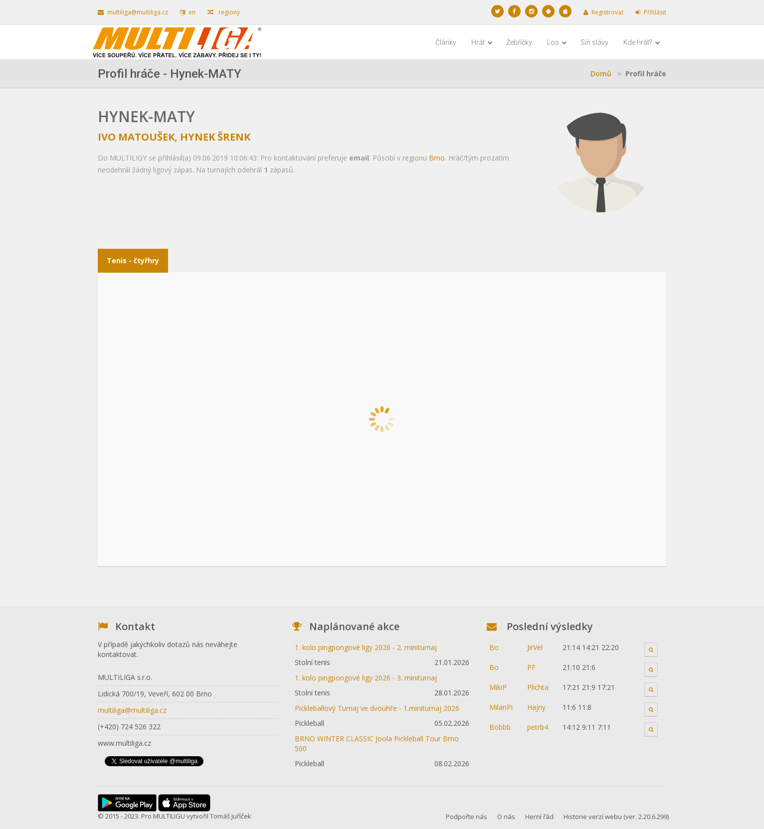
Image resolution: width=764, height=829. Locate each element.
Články (445, 42)
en (187, 12)
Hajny (536, 707)
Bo (494, 647)
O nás (506, 816)
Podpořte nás (466, 816)
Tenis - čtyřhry (133, 260)
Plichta (538, 687)
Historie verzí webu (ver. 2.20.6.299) (616, 816)
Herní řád (539, 816)
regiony (223, 12)
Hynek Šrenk (215, 137)
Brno (437, 158)
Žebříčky (519, 42)
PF (531, 667)
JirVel (535, 647)
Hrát (482, 42)
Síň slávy (594, 42)
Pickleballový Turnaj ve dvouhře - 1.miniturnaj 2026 (377, 708)
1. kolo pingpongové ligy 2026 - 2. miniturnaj (366, 647)
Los (557, 42)
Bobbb (500, 727)
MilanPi (501, 707)
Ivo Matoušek (136, 137)
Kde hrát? (641, 42)
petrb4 (537, 727)
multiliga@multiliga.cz (133, 12)
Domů (600, 73)
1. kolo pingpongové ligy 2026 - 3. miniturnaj (366, 677)
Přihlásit (650, 12)
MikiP (498, 687)
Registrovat (603, 12)
